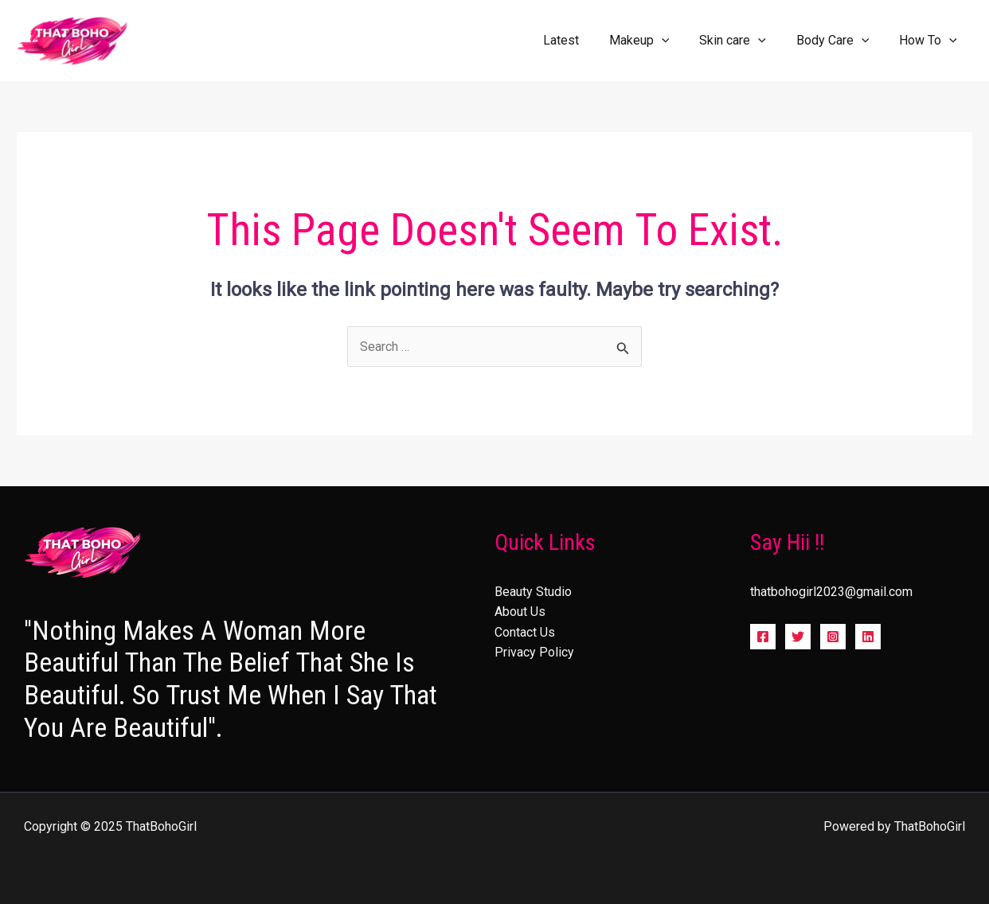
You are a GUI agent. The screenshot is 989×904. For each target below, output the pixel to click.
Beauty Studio (533, 591)
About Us (519, 612)
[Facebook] (763, 637)
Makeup (656, 40)
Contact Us (524, 632)
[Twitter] (798, 637)
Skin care (744, 40)
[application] (678, 40)
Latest (582, 40)
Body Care (840, 40)
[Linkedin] (868, 637)
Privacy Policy (534, 652)
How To (930, 40)
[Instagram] (833, 637)
